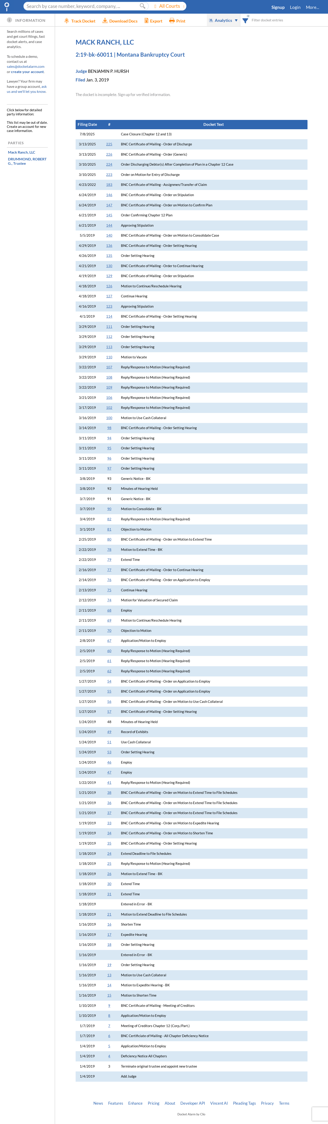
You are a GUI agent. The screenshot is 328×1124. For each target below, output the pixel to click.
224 (109, 164)
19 (109, 965)
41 (109, 783)
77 (109, 570)
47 (109, 772)
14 (109, 985)
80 (109, 539)
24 (109, 854)
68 (109, 610)
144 (109, 225)
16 (109, 924)
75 (109, 590)
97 (109, 468)
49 (109, 732)
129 (109, 276)
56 (109, 702)
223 (109, 175)
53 (109, 752)
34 (109, 833)
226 (109, 154)
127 (109, 296)
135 (109, 256)
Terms (284, 1103)
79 (109, 560)
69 (109, 620)
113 (109, 347)
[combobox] (245, 20)
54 (109, 681)
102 (109, 408)
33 (109, 823)
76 (109, 580)
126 (109, 286)
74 (109, 600)
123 (109, 306)
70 (109, 631)
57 (109, 712)
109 (109, 387)
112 (109, 337)
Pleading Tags (244, 1103)
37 (109, 813)
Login (295, 7)
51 (109, 742)
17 (109, 935)
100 (109, 418)
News (98, 1103)
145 (109, 215)
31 (109, 894)
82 (109, 519)
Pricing (153, 1103)
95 (109, 448)
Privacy (267, 1103)
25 (109, 864)
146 (109, 195)
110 (109, 357)
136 (109, 246)
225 (109, 144)
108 (109, 377)
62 (109, 671)
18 (109, 945)
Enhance (135, 1103)
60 (109, 651)
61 (109, 661)
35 (109, 843)
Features (115, 1103)
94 (109, 438)
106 (109, 398)
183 (109, 185)
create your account (27, 71)
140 (109, 235)
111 (109, 327)
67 (109, 641)
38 (109, 793)
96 (109, 458)
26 (109, 874)
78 (109, 550)
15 (109, 995)
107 (109, 367)
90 (109, 509)
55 (109, 691)
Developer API (192, 1103)
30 (109, 884)
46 (109, 762)
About (170, 1103)
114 (109, 316)
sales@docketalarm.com (25, 66)
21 (109, 914)
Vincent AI (219, 1103)
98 (109, 428)
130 (109, 266)
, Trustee (27, 161)
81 (109, 529)
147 (109, 205)
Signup (278, 7)
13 (109, 975)
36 (109, 803)
